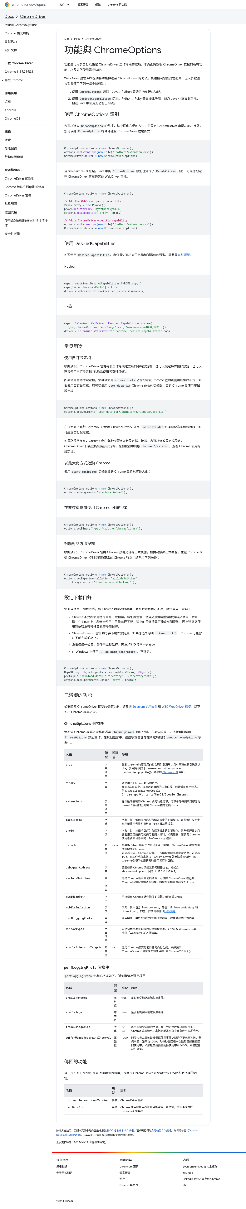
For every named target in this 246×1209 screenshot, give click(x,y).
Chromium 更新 (129, 1166)
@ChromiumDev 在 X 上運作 (200, 1166)
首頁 (66, 38)
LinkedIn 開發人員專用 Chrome (201, 1179)
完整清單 (184, 255)
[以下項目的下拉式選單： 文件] (69, 4)
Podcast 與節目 (129, 1185)
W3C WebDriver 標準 (176, 707)
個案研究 (82, 4)
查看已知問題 (64, 1172)
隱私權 (69, 1200)
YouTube (188, 1172)
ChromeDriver (33, 16)
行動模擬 (169, 911)
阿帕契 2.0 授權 (162, 1130)
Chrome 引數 (170, 772)
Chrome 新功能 (117, 4)
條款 (59, 1200)
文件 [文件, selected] (62, 4)
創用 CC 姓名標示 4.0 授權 (119, 1130)
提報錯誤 (61, 1166)
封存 (122, 1179)
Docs (9, 16)
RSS (185, 1185)
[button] (25, 80)
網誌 (98, 4)
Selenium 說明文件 (145, 707)
